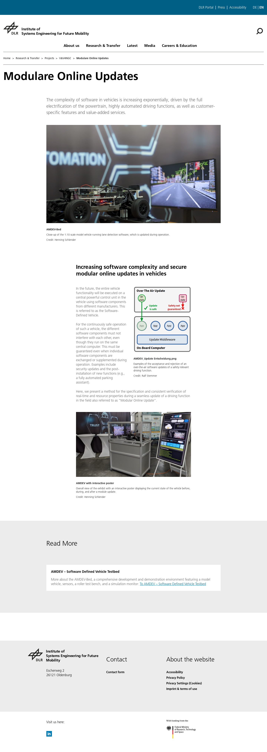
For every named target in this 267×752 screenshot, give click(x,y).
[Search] (259, 31)
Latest (132, 45)
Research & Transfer (103, 45)
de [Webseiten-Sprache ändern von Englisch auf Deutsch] (255, 7)
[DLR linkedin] (49, 735)
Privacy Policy (175, 677)
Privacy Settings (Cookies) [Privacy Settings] (184, 683)
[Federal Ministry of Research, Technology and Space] (184, 742)
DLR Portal (206, 7)
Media (149, 45)
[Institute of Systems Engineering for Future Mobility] (46, 28)
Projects (49, 58)
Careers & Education (179, 45)
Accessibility (237, 7)
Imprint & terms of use (181, 689)
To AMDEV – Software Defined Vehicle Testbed (173, 584)
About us (71, 45)
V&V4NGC (65, 58)
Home (7, 58)
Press (221, 7)
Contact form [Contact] (115, 672)
